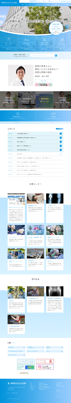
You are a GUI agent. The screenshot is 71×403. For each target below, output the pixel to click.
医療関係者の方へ (34, 1)
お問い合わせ (52, 1)
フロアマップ (46, 1)
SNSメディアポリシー (59, 397)
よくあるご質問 (58, 1)
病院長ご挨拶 (46, 80)
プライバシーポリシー (59, 394)
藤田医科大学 (58, 384)
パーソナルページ (58, 389)
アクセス (41, 1)
